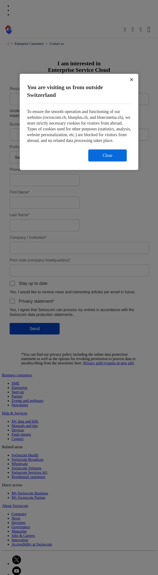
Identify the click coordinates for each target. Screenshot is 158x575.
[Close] (131, 79)
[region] (79, 122)
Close (107, 155)
